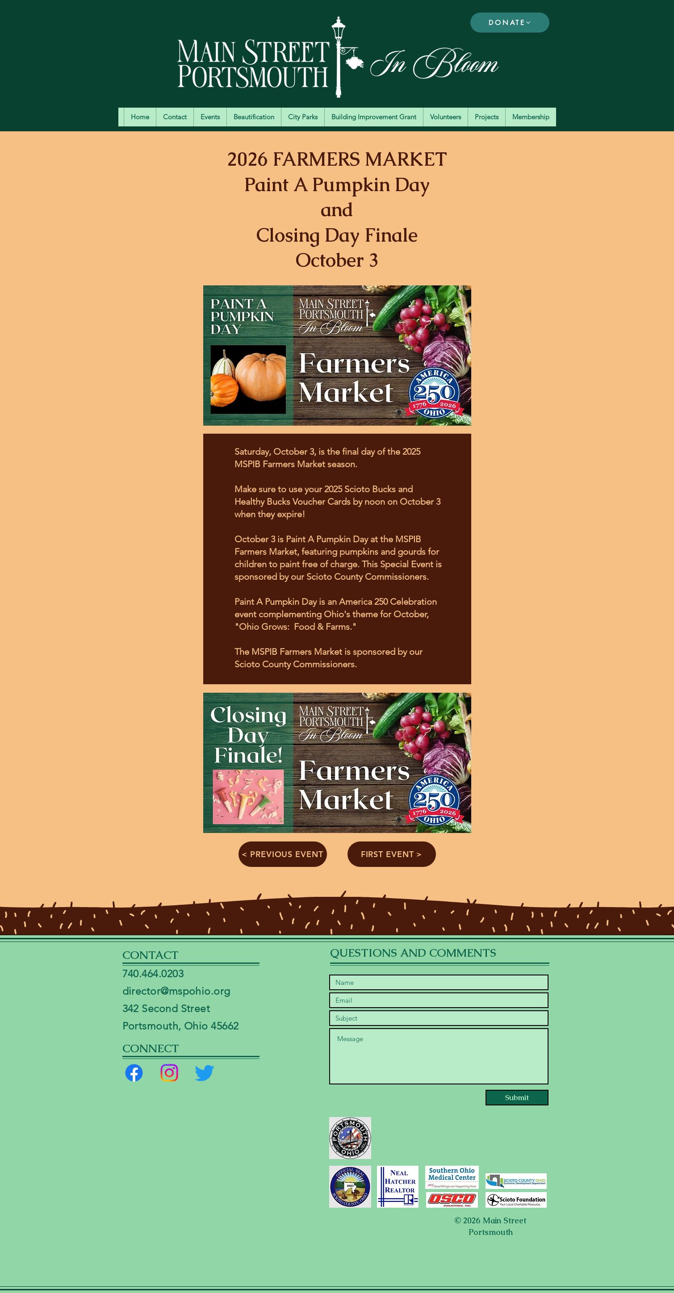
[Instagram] (169, 1072)
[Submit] (517, 1097)
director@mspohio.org (176, 991)
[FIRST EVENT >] (391, 854)
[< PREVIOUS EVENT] (283, 854)
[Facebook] (134, 1072)
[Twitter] (204, 1072)
